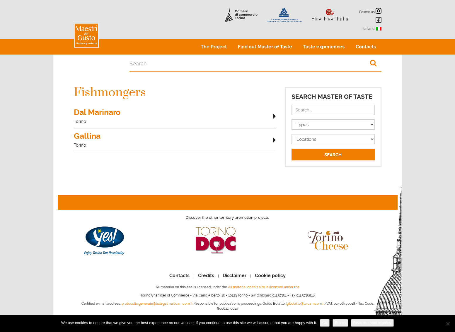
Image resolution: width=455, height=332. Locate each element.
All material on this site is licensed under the (263, 287)
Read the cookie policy (372, 323)
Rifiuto (340, 323)
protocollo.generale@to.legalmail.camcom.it (157, 303)
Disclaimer (234, 275)
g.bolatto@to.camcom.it (306, 303)
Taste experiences (324, 47)
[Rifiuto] (448, 323)
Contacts (366, 47)
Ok (324, 323)
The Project (214, 47)
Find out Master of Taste (265, 47)
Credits (206, 275)
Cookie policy (270, 275)
